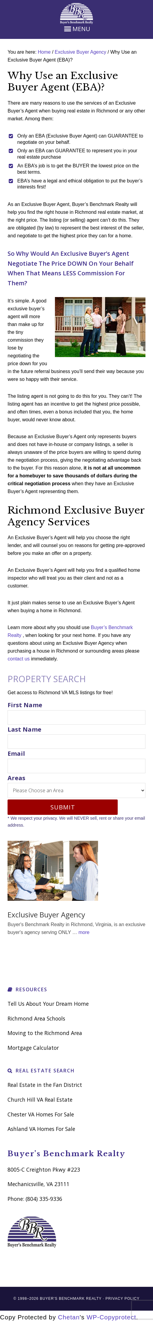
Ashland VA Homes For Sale (41, 1128)
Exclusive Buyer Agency (46, 914)
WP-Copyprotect (111, 1317)
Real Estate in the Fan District (45, 1084)
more (83, 932)
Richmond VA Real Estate (76, 13)
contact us (19, 658)
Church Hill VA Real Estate (40, 1099)
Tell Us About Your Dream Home (48, 1003)
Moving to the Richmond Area (45, 1033)
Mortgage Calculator (33, 1047)
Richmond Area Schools (36, 1018)
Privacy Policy (123, 1298)
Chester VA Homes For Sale (41, 1114)
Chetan (69, 1317)
